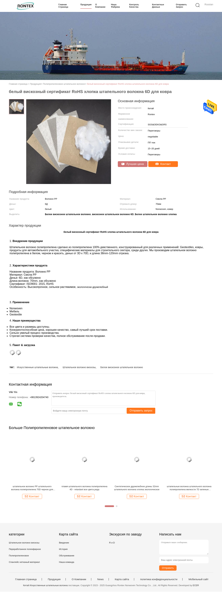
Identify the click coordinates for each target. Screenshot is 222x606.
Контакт (163, 164)
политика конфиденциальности (158, 579)
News (100, 579)
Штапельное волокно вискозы (79, 367)
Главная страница (63, 5)
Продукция (85, 4)
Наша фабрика (115, 5)
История (63, 549)
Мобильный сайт (198, 579)
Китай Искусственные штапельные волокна (45, 585)
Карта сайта (122, 579)
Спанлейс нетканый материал (24, 562)
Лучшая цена (132, 164)
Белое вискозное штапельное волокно (121, 367)
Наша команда (66, 562)
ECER (196, 585)
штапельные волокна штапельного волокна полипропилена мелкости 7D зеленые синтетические (189, 488)
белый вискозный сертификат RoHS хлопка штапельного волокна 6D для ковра (128, 84)
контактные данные (158, 5)
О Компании (100, 5)
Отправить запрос (181, 5)
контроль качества (134, 5)
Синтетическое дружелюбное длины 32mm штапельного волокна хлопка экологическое (136, 488)
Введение (64, 542)
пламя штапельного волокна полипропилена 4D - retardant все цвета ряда (84, 488)
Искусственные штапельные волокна (37, 367)
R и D (112, 542)
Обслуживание (66, 555)
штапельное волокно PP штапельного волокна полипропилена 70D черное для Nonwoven (32, 488)
